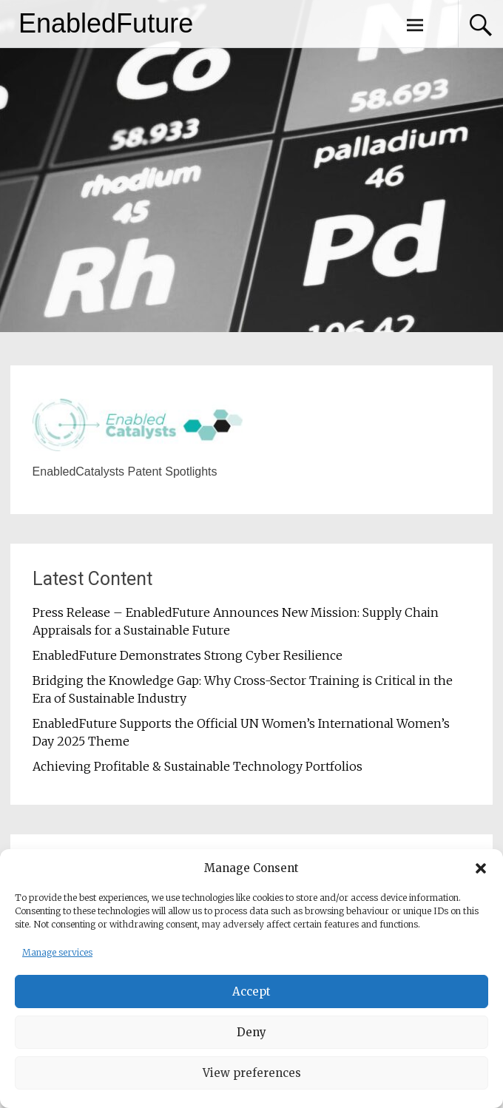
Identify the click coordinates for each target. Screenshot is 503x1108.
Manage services (57, 954)
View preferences (252, 1074)
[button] (480, 870)
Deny (251, 1034)
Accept (251, 993)
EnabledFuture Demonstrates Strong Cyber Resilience (187, 655)
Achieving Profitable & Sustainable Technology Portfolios (197, 766)
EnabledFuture (105, 23)
